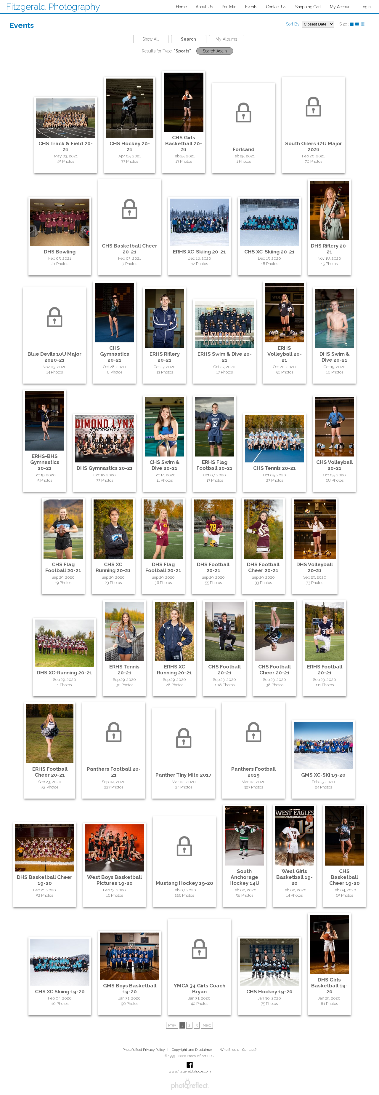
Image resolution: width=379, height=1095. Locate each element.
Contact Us (276, 6)
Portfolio (229, 6)
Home (181, 6)
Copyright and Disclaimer (192, 1050)
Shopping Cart (308, 6)
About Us (204, 6)
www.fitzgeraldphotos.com (189, 1071)
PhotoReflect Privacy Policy (144, 1050)
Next (207, 1025)
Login (366, 6)
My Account (341, 6)
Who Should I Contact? (238, 1050)
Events (251, 6)
